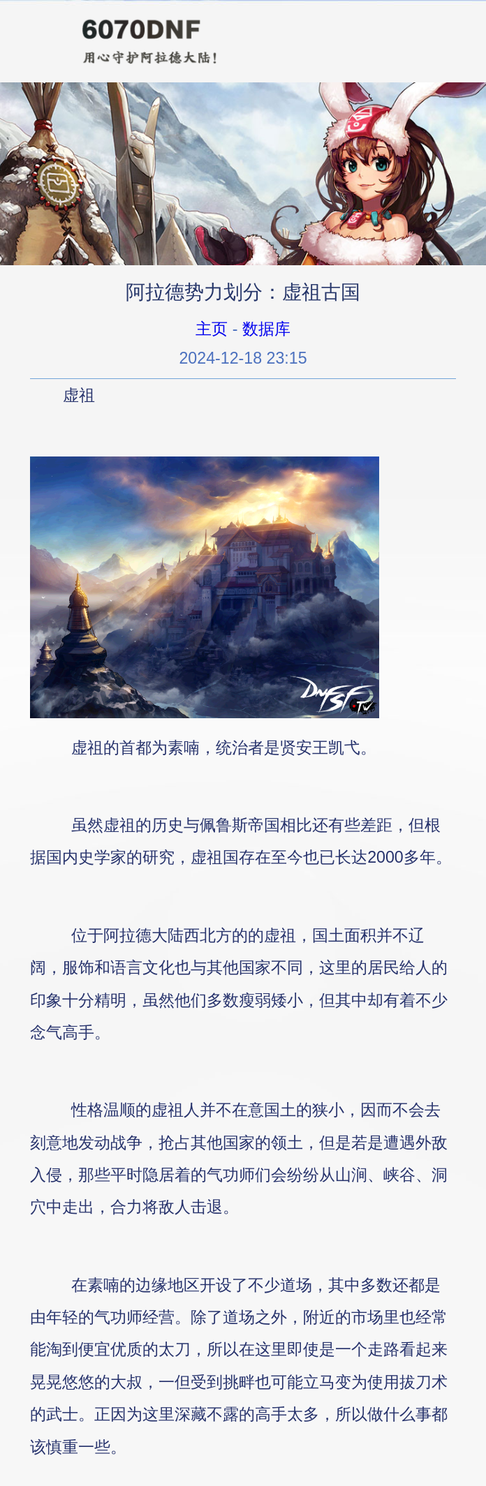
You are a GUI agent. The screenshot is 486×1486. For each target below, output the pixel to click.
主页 (212, 329)
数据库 (266, 329)
